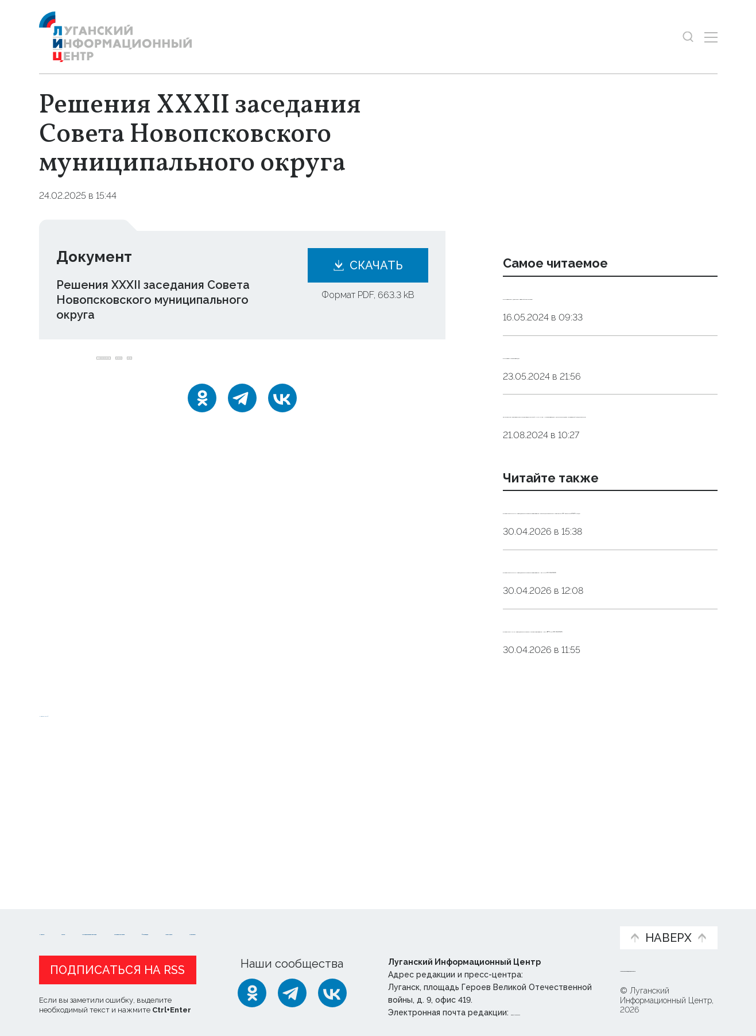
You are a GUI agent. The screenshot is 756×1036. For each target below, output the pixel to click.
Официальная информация (180, 923)
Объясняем (575, 917)
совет (285, 364)
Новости (59, 917)
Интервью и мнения (313, 923)
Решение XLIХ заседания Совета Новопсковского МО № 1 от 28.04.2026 (598, 748)
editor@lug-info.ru (550, 1009)
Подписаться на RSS (117, 967)
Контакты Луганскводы (570, 370)
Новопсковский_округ (151, 364)
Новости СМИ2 (73, 847)
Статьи (113, 917)
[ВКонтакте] (282, 411)
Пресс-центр (487, 923)
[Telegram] (242, 411)
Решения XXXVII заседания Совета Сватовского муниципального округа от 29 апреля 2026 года (609, 585)
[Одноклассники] (202, 411)
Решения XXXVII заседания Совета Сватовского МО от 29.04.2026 (603, 666)
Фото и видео (408, 923)
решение (236, 364)
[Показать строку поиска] (688, 37)
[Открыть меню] (711, 37)
